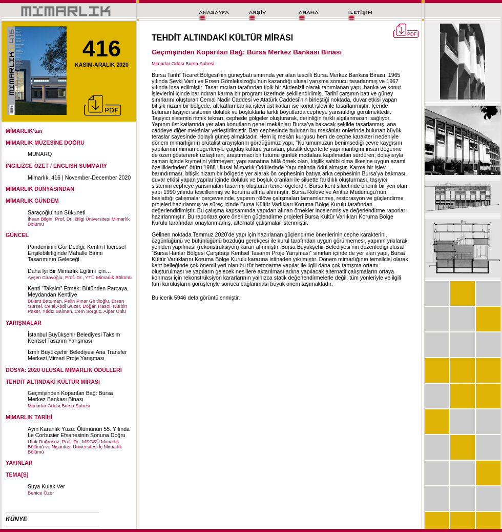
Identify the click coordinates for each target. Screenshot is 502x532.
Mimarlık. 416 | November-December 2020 (79, 177)
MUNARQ (40, 154)
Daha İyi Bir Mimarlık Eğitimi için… (69, 271)
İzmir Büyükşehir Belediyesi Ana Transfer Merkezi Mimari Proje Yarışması (77, 355)
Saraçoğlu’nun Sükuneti (57, 212)
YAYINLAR (19, 463)
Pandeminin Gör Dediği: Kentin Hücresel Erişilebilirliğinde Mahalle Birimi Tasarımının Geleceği (77, 253)
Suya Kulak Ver (46, 486)
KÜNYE (16, 519)
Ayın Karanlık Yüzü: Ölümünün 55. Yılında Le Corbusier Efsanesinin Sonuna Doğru (79, 432)
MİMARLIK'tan (24, 131)
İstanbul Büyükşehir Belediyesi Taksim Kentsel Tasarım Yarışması (74, 337)
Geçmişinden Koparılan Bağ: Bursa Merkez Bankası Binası (70, 396)
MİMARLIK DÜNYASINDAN (40, 189)
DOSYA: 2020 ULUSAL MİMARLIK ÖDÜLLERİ (64, 370)
